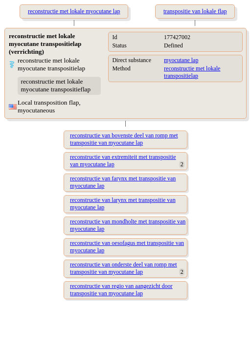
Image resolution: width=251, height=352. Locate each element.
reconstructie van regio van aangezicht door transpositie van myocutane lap (121, 290)
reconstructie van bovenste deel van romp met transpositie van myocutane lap (124, 139)
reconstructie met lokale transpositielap (192, 72)
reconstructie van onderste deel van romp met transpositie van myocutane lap (123, 268)
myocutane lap (181, 60)
